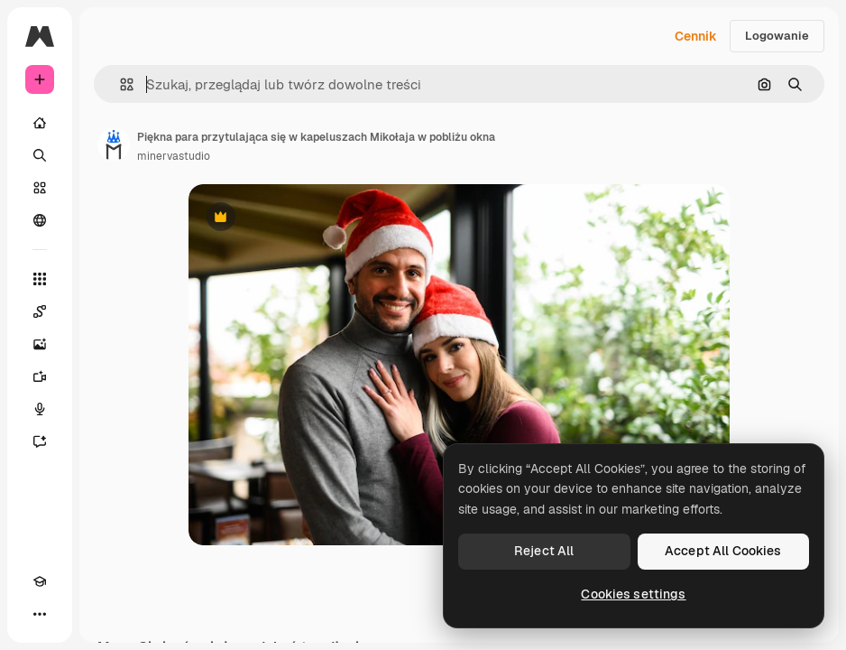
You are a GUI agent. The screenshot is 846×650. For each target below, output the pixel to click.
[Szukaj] (39, 155)
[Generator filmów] (39, 376)
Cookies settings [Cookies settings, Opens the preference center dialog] (633, 594)
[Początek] (39, 122)
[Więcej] (39, 613)
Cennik (696, 36)
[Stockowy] (39, 187)
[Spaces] (39, 311)
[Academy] (39, 581)
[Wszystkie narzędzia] (39, 279)
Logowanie (777, 35)
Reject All (544, 551)
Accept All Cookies (723, 551)
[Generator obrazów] (39, 344)
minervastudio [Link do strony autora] (173, 156)
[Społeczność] (39, 220)
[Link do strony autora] (113, 144)
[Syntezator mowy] (39, 409)
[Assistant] (39, 441)
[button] (119, 84)
